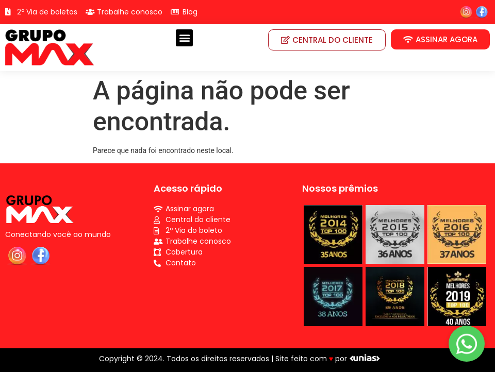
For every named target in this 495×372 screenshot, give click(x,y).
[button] (184, 37)
